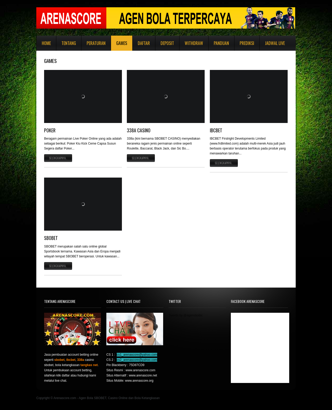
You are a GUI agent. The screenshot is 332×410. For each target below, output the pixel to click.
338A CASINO (138, 130)
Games (121, 43)
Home (46, 43)
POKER (50, 130)
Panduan (221, 43)
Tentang (68, 43)
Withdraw (194, 43)
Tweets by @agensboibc (186, 315)
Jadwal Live (275, 43)
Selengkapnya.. (58, 158)
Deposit (167, 43)
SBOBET (51, 238)
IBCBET (216, 130)
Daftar (144, 43)
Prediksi (247, 43)
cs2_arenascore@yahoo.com (137, 360)
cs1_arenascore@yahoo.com (137, 354)
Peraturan (96, 43)
